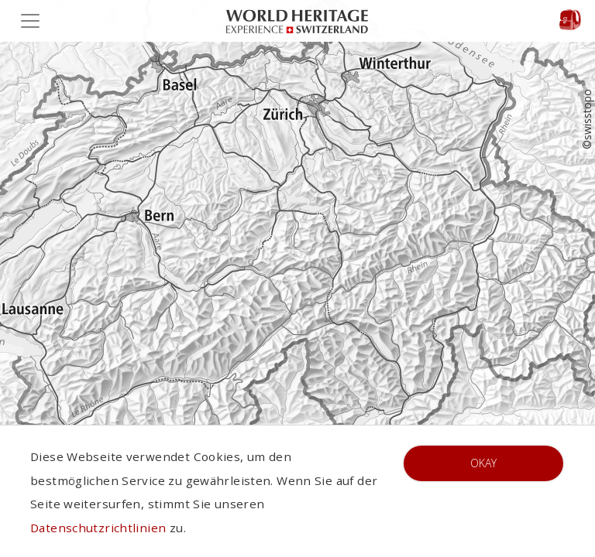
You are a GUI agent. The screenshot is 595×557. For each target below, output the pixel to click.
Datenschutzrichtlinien (98, 527)
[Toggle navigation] (35, 21)
